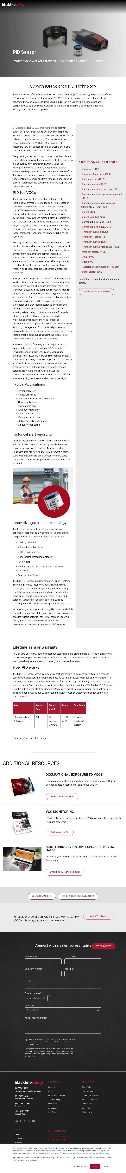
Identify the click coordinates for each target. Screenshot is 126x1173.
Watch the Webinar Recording (65, 871)
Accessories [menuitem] (52, 1108)
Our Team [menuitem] (18, 1138)
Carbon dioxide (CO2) (93, 219)
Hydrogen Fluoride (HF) (94, 276)
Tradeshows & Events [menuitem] (90, 1095)
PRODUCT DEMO (59, 1139)
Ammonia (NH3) (90, 210)
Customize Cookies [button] (81, 1167)
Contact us (84, 317)
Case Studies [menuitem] (87, 1103)
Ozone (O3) (88, 300)
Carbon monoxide (91, 243)
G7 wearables (20, 128)
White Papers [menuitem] (87, 1112)
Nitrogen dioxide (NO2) (94, 290)
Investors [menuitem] (18, 1142)
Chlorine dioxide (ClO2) (93, 256)
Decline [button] (107, 1167)
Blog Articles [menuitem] (86, 1087)
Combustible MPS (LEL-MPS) (97, 266)
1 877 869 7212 (21, 1088)
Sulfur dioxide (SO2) (92, 310)
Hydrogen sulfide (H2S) (94, 281)
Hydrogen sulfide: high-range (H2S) (100, 285)
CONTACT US (60, 1131)
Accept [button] (95, 1167)
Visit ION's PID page (98, 915)
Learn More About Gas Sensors (96, 329)
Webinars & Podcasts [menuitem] (90, 1099)
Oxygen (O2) (88, 295)
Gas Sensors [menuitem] (53, 1112)
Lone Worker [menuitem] (52, 1103)
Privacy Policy (104, 1153)
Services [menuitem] (51, 1091)
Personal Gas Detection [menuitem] (57, 1095)
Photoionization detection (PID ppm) (101, 305)
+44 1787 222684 (22, 1103)
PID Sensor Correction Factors (78, 896)
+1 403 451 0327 (22, 1111)
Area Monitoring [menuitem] (54, 1099)
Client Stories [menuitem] (86, 1108)
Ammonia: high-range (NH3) (96, 215)
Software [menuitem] (51, 1087)
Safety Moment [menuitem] (87, 1091)
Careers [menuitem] (17, 1134)
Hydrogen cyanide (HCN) (95, 271)
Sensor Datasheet (41, 896)
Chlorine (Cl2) (89, 251)
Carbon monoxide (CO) (94, 224)
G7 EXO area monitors (42, 128)
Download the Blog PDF (62, 796)
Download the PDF (59, 831)
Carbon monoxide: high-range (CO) (100, 229)
